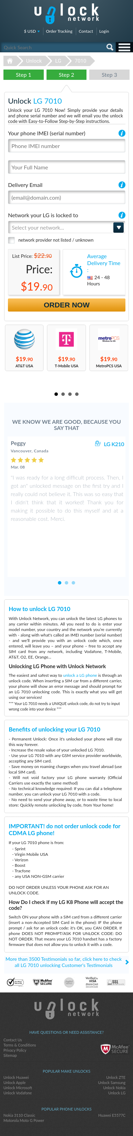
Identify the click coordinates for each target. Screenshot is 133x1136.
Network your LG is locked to (43, 215)
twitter (66, 1119)
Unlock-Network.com (66, 976)
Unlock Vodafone (17, 1060)
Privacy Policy (14, 1017)
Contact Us (12, 1006)
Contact (86, 31)
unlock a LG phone (80, 642)
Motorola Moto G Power (23, 1087)
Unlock (34, 61)
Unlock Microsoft (17, 1054)
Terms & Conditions (19, 1012)
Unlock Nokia (114, 1054)
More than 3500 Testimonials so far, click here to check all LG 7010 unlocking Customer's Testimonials (64, 929)
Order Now (67, 305)
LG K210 (114, 444)
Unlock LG (116, 1060)
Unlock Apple (14, 1049)
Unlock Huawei (16, 1044)
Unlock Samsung (111, 1049)
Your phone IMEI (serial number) (46, 133)
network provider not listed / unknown (55, 240)
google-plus (80, 1119)
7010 (80, 61)
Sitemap (10, 1022)
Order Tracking (59, 31)
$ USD (30, 31)
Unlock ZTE (115, 1044)
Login (104, 31)
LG (58, 61)
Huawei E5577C (111, 1082)
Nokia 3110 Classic (19, 1082)
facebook (53, 1119)
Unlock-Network (66, 13)
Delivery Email (25, 184)
